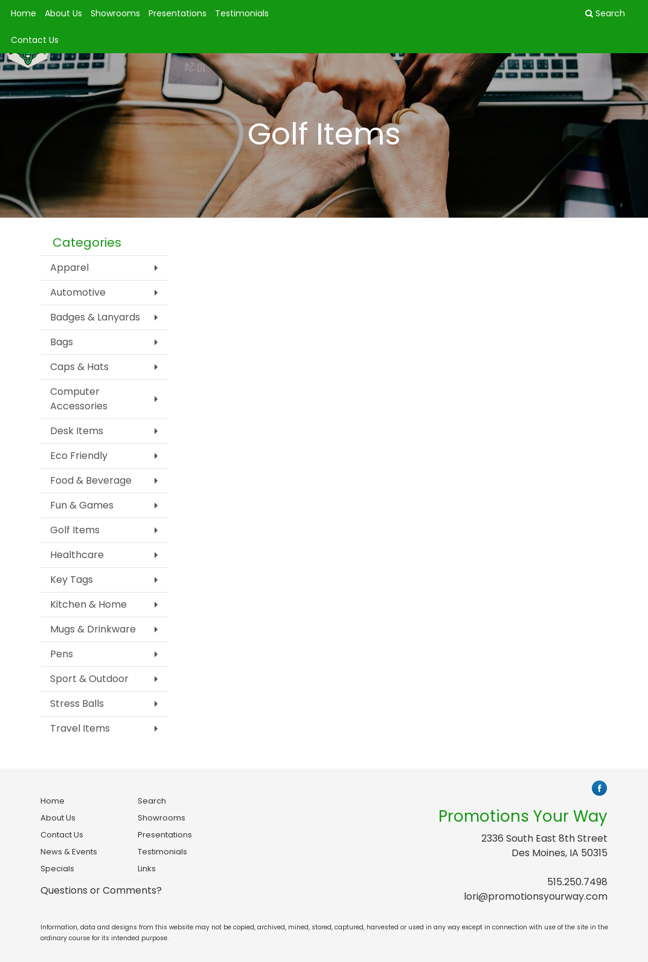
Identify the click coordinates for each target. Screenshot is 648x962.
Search (152, 801)
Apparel (69, 268)
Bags (61, 342)
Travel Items (80, 728)
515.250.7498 (577, 882)
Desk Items (76, 431)
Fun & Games (82, 505)
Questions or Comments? (101, 890)
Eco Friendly (78, 456)
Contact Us (35, 40)
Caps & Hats (79, 367)
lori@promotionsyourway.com (536, 896)
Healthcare (77, 555)
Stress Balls (77, 703)
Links (147, 868)
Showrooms (115, 13)
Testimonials (242, 13)
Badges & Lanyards (95, 317)
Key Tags (71, 580)
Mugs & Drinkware (93, 629)
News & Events (68, 851)
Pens (61, 654)
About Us (63, 13)
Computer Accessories (78, 399)
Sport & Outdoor (89, 679)
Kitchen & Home (88, 604)
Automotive (78, 292)
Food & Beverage (91, 480)
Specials (57, 868)
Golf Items (75, 530)
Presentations (178, 13)
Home (23, 13)
